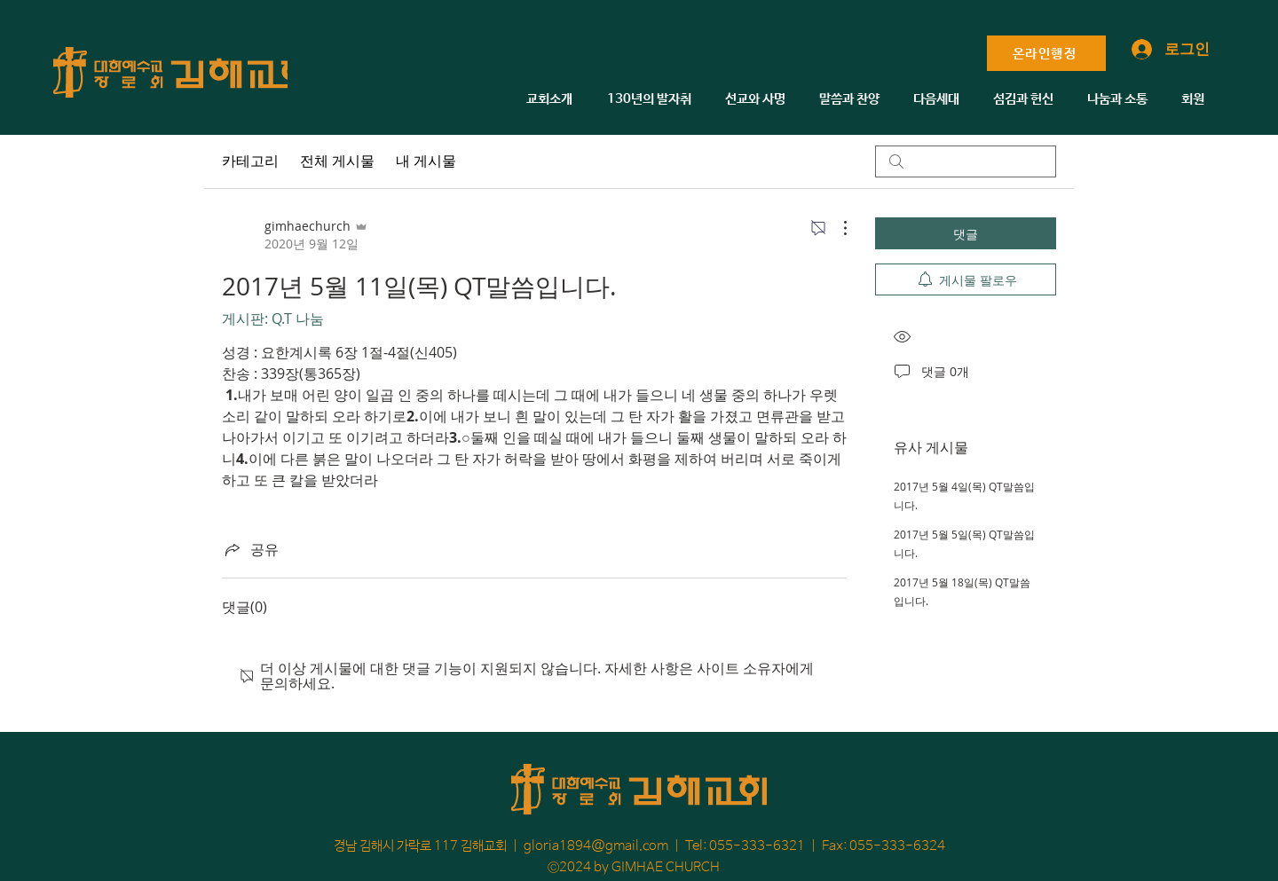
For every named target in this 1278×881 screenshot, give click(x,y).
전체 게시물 (337, 161)
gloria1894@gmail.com (596, 845)
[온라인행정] (1046, 53)
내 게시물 (426, 161)
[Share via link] (250, 549)
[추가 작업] (836, 228)
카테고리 (250, 161)
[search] (965, 161)
